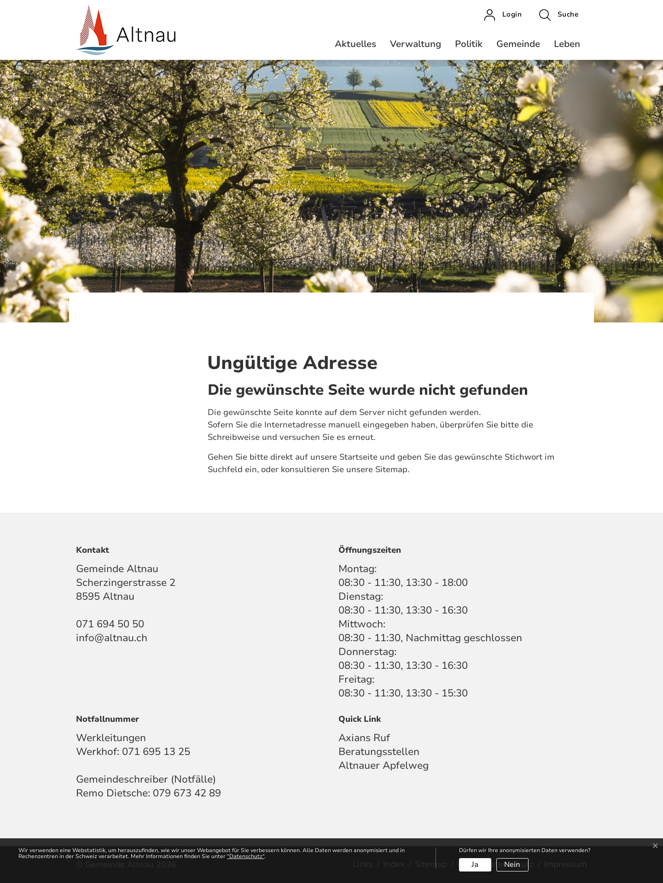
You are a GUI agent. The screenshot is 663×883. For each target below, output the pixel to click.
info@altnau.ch (111, 638)
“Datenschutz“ (245, 856)
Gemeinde (518, 44)
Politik (469, 44)
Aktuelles (355, 44)
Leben (567, 44)
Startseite (358, 456)
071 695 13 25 (156, 752)
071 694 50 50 (110, 624)
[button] (558, 15)
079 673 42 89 (187, 793)
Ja (474, 865)
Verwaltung (415, 44)
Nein (512, 865)
